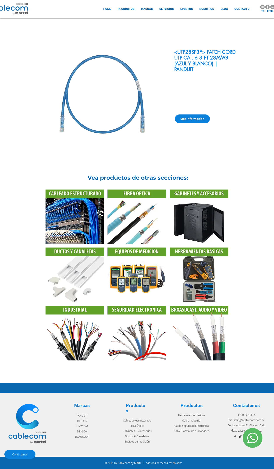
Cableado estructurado (137, 420)
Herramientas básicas (191, 415)
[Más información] (192, 118)
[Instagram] (262, 7)
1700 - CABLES (247, 414)
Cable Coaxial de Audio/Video (191, 431)
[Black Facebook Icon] (235, 437)
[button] (147, 9)
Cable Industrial (191, 420)
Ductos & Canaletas (137, 436)
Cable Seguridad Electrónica (191, 425)
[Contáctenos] (19, 454)
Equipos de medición (137, 441)
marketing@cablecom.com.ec (246, 420)
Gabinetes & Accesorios (137, 431)
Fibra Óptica (137, 425)
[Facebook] (267, 7)
